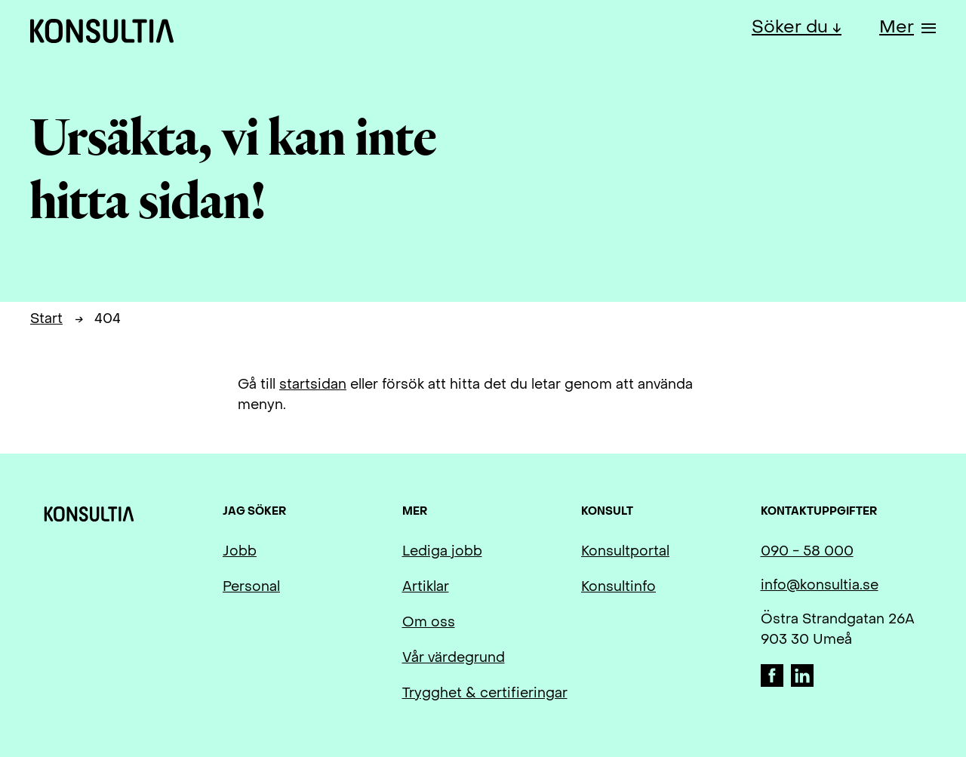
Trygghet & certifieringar (485, 694)
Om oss (428, 623)
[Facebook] (774, 683)
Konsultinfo (618, 587)
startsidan (312, 385)
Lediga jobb (442, 552)
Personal (251, 587)
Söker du (792, 28)
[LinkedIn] (802, 683)
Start (46, 319)
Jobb (240, 552)
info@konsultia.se (819, 586)
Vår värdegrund (453, 658)
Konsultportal (625, 552)
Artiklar (425, 587)
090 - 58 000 (807, 552)
